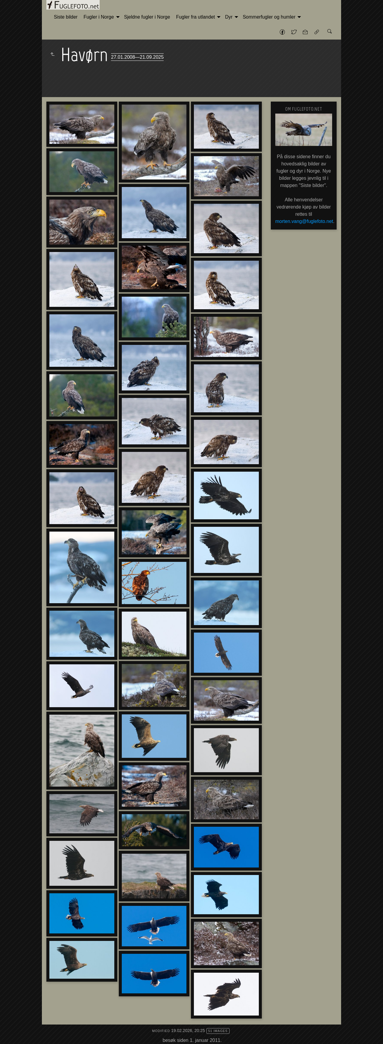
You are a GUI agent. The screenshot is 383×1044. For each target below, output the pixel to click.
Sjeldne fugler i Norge (147, 16)
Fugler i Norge (98, 16)
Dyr (228, 16)
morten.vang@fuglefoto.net (304, 221)
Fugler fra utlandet (195, 16)
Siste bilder (65, 16)
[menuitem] (65, 17)
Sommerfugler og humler (269, 16)
